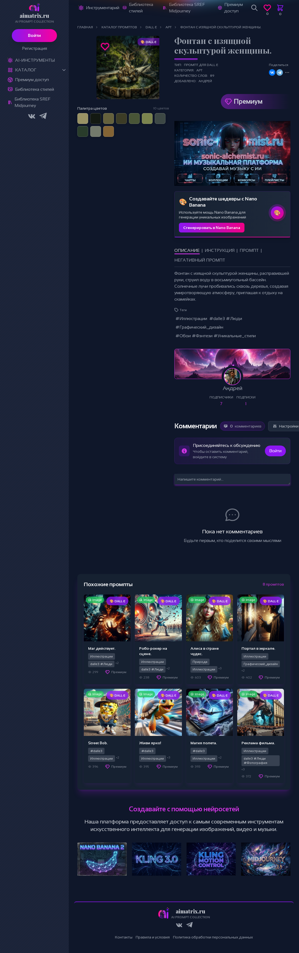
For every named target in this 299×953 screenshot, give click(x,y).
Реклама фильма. (258, 743)
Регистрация (34, 48)
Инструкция (220, 250)
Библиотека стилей (34, 89)
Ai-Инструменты (35, 60)
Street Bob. (97, 743)
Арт (199, 70)
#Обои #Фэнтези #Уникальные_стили (215, 335)
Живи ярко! (150, 743)
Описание (187, 250)
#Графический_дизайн (199, 327)
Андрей (205, 81)
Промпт (249, 250)
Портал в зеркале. (258, 648)
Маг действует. (101, 648)
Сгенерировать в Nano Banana (211, 227)
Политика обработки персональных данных (213, 937)
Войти (34, 35)
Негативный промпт (199, 260)
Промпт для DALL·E (201, 65)
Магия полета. (203, 743)
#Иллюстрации (191, 318)
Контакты (123, 937)
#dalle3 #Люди (225, 318)
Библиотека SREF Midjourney (32, 102)
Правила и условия (153, 937)
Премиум (248, 101)
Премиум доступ (32, 79)
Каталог (25, 70)
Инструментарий (102, 7)
